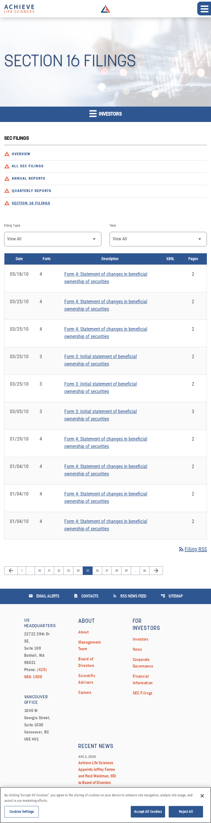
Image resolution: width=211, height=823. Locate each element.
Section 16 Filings (31, 203)
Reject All (186, 815)
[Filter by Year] (158, 239)
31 (50, 570)
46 (146, 570)
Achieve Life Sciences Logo (105, 9)
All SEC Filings (28, 166)
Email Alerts (44, 596)
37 (108, 570)
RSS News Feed (129, 596)
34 (79, 570)
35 (89, 570)
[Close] (202, 799)
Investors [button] (105, 113)
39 (127, 570)
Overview (21, 154)
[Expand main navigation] (204, 8)
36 (98, 570)
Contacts (86, 596)
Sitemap (172, 596)
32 (60, 570)
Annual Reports (28, 178)
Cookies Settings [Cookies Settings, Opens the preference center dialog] (21, 815)
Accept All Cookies (148, 815)
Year (113, 225)
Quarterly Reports (31, 191)
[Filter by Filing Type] (52, 239)
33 (70, 570)
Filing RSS (192, 549)
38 (118, 570)
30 (41, 570)
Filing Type (12, 225)
